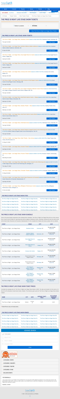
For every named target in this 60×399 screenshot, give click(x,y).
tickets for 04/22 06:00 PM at (29, 98)
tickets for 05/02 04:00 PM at (29, 146)
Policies (36, 393)
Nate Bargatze (35, 12)
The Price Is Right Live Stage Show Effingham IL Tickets (49, 201)
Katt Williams (54, 12)
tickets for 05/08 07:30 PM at (29, 170)
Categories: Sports (8, 360)
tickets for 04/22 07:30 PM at (29, 106)
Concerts (14, 9)
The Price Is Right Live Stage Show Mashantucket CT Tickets (11, 207)
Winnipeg (39, 256)
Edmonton (39, 234)
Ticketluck (11, 3)
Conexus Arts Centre (30, 251)
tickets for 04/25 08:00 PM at (28, 115)
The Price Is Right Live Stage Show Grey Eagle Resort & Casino (11, 321)
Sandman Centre (30, 228)
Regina (39, 251)
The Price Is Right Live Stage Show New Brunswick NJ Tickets (49, 207)
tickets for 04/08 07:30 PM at (28, 72)
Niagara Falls (40, 267)
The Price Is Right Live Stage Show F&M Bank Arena (30, 318)
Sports (5, 9)
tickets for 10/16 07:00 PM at (28, 186)
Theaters (23, 9)
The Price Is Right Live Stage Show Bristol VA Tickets (11, 198)
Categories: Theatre (8, 366)
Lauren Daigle (44, 12)
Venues (31, 9)
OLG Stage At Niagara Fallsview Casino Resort (30, 268)
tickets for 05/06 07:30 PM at (29, 154)
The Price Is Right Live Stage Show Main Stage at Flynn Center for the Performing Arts (49, 321)
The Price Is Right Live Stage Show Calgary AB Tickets (49, 198)
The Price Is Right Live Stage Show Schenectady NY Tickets (49, 210)
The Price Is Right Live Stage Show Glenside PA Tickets (11, 204)
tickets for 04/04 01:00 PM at (29, 55)
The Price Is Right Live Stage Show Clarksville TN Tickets (11, 201)
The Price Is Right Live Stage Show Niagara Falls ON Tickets (11, 210)
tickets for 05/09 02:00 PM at (28, 178)
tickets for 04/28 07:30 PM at (29, 122)
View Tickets (52, 42)
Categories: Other (8, 369)
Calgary (39, 239)
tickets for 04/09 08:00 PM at (28, 81)
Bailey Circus (13, 12)
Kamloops (39, 228)
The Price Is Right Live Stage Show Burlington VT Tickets (30, 198)
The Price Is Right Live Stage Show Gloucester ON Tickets (30, 204)
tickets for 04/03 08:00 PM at (28, 47)
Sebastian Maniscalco (24, 12)
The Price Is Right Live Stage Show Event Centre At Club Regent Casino (11, 318)
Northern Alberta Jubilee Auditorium (30, 234)
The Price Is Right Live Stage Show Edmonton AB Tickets (30, 201)
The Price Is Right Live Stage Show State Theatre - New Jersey (49, 326)
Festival (40, 9)
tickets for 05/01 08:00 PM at (29, 138)
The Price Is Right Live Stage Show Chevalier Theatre (11, 315)
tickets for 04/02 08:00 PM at (29, 39)
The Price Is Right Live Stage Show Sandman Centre (11, 326)
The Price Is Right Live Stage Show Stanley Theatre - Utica (30, 326)
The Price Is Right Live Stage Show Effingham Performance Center (49, 315)
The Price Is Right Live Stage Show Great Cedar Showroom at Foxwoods (49, 318)
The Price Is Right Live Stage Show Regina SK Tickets (30, 210)
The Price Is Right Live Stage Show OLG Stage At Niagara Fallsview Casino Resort (30, 324)
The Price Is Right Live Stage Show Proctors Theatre (49, 324)
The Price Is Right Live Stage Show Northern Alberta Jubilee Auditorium (11, 324)
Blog (49, 9)
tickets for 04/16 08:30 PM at (29, 89)
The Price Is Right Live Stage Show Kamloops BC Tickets (49, 204)
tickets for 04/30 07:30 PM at (28, 130)
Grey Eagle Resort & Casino (30, 239)
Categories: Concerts (9, 363)
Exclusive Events (7, 373)
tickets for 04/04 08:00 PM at (29, 64)
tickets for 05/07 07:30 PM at (30, 162)
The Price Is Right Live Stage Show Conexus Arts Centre (30, 315)
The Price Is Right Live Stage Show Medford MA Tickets (30, 207)
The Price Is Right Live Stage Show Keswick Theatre (30, 321)
